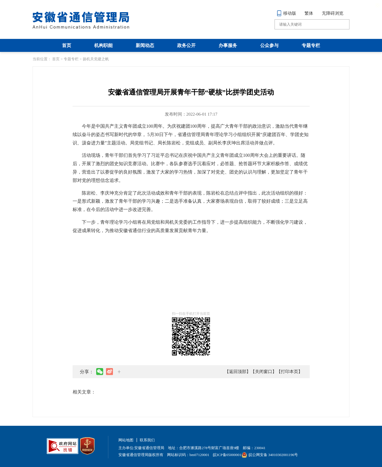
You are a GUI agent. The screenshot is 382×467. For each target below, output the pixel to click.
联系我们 (147, 440)
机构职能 (103, 45)
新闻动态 (145, 45)
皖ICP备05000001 (227, 455)
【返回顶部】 (238, 371)
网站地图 (125, 440)
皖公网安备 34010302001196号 (269, 455)
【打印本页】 (289, 371)
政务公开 (186, 45)
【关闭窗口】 (264, 371)
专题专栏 (311, 45)
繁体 (309, 13)
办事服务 (228, 45)
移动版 (286, 13)
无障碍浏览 (332, 13)
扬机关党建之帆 (96, 59)
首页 (66, 45)
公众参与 (269, 45)
